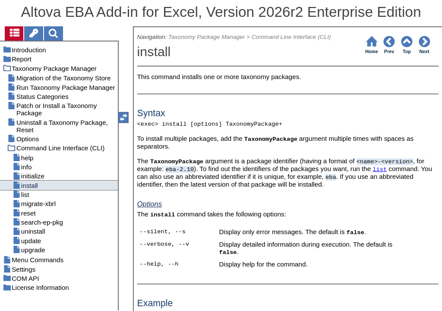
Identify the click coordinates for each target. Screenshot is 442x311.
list (380, 169)
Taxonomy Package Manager (206, 37)
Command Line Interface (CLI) (291, 37)
